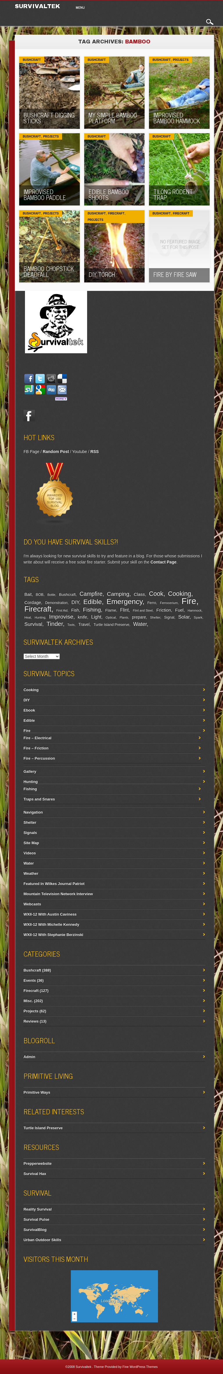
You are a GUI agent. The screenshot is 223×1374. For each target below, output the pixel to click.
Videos (30, 853)
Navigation (33, 812)
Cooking (179, 593)
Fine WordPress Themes (140, 1366)
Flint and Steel (142, 610)
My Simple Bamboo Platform (113, 118)
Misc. (28, 1001)
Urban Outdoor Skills (42, 1240)
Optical (110, 617)
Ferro (151, 603)
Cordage (32, 602)
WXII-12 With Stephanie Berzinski (53, 934)
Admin (29, 1057)
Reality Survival (38, 1209)
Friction (163, 609)
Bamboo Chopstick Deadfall (49, 271)
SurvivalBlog (35, 1229)
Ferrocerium (169, 603)
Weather (31, 873)
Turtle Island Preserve (111, 625)
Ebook (29, 710)
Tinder (54, 623)
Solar (183, 617)
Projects (180, 60)
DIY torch (102, 274)
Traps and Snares (39, 799)
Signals (30, 832)
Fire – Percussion (39, 758)
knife (82, 616)
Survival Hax (35, 1173)
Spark (198, 617)
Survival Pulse (36, 1219)
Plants (124, 617)
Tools (71, 624)
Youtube (79, 451)
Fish (75, 610)
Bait (28, 594)
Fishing (92, 610)
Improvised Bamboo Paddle (45, 194)
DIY (75, 602)
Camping (118, 594)
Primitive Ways (37, 1092)
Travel (84, 624)
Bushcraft (32, 60)
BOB (40, 595)
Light (96, 616)
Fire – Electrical (37, 738)
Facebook (29, 415)
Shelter (155, 617)
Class (139, 594)
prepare (139, 617)
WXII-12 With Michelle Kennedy (51, 924)
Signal (169, 617)
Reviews (31, 1021)
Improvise (61, 617)
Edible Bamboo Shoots (109, 194)
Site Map (31, 843)
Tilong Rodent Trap (173, 194)
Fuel (179, 609)
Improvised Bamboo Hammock (176, 118)
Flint (124, 609)
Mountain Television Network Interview (58, 894)
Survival (33, 624)
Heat (27, 617)
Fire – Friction (36, 748)
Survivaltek (38, 6)
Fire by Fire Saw (175, 274)
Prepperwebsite (38, 1163)
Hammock (195, 610)
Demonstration (56, 603)
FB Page (31, 451)
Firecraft (116, 213)
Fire (188, 601)
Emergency (125, 601)
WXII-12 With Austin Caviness (50, 914)
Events (30, 980)
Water (140, 624)
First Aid (62, 610)
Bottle (51, 594)
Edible (92, 601)
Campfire (91, 594)
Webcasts (32, 904)
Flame (110, 610)
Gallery (30, 771)
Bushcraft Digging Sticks (49, 118)
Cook (156, 593)
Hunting (40, 617)
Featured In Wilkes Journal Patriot (54, 883)
